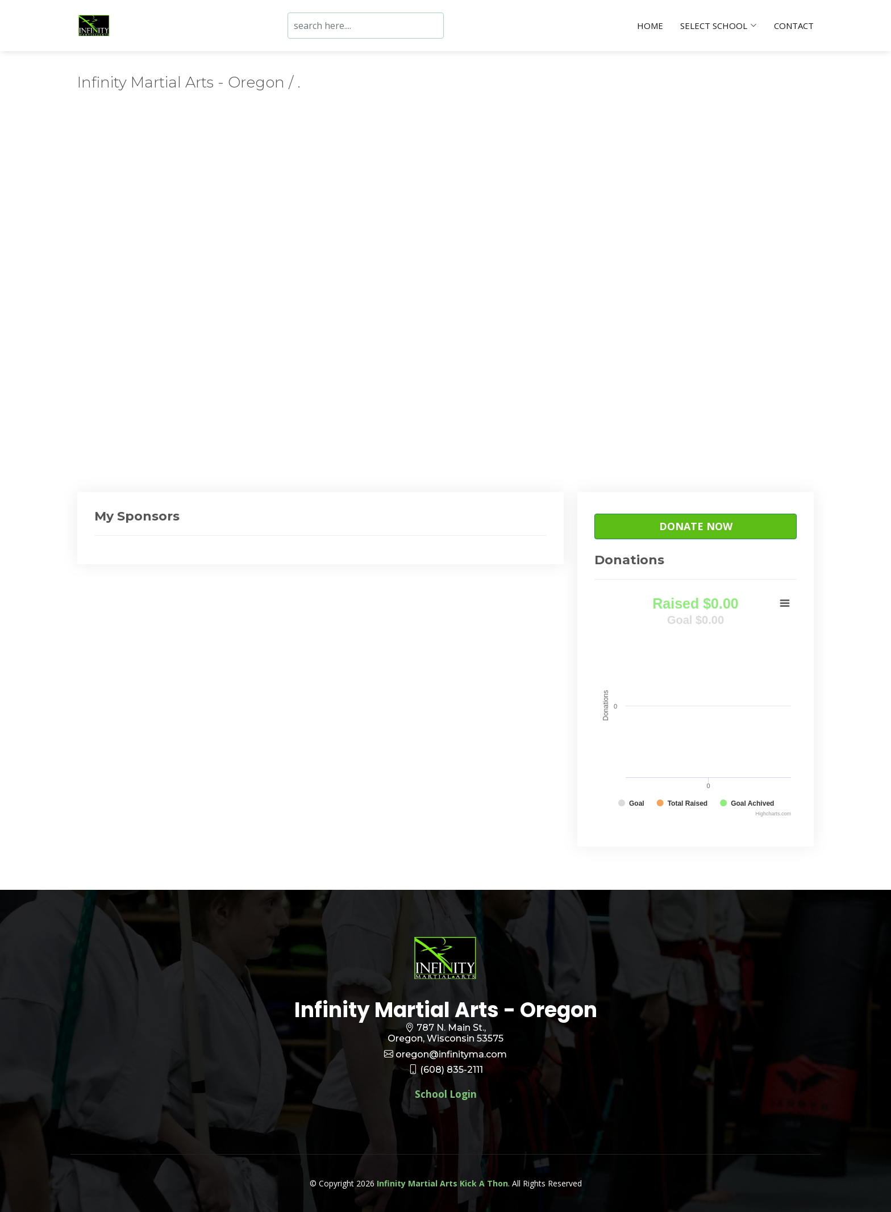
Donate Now (695, 526)
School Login (446, 1094)
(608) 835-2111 (451, 1069)
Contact (794, 25)
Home (650, 25)
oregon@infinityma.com (451, 1054)
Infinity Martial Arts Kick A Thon (442, 1183)
